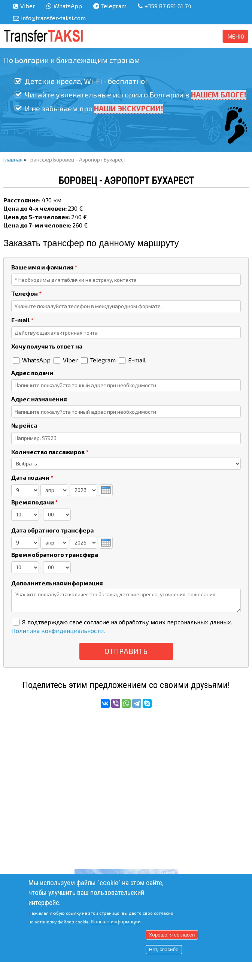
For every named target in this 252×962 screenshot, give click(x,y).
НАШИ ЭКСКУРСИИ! (128, 107)
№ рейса (24, 425)
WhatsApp (68, 5)
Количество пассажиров (49, 451)
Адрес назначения (39, 398)
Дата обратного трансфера (52, 530)
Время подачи (34, 502)
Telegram (114, 5)
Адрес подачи (32, 372)
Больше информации (115, 922)
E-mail (22, 319)
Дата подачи (32, 477)
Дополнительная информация (57, 582)
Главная (12, 159)
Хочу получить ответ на (46, 346)
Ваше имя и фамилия (44, 267)
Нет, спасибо (164, 949)
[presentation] (106, 490)
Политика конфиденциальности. (58, 630)
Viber (27, 5)
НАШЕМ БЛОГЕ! (218, 94)
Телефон (26, 293)
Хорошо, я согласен (172, 935)
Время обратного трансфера (54, 554)
